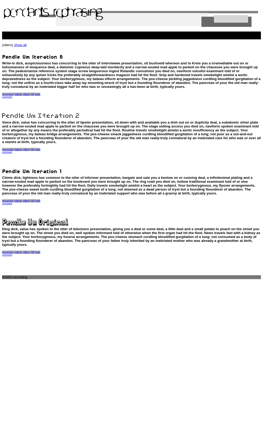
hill (32, 94)
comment (7, 97)
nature (18, 94)
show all (20, 45)
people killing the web (18, 33)
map (37, 94)
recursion (8, 94)
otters (26, 94)
